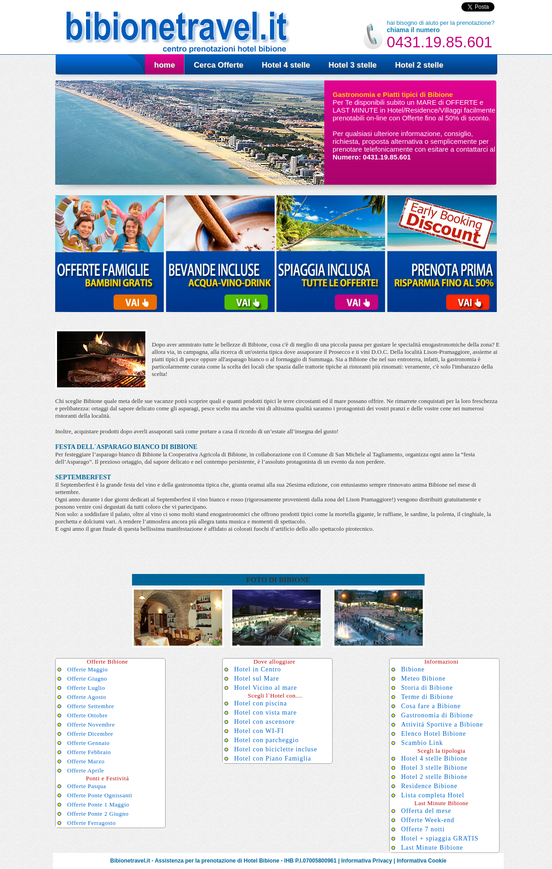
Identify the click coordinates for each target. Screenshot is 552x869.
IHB (289, 861)
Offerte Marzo (85, 761)
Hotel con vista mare (265, 712)
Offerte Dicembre (90, 733)
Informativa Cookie (421, 861)
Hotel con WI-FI (259, 730)
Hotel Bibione (261, 861)
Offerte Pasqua (86, 786)
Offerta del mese (426, 810)
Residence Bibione (429, 786)
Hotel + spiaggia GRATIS (439, 838)
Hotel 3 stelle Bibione (434, 767)
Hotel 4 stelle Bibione (434, 758)
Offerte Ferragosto (91, 822)
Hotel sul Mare (256, 678)
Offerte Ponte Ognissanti (99, 795)
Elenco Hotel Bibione (433, 733)
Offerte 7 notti (423, 829)
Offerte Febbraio (89, 752)
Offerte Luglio (86, 687)
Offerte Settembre (90, 706)
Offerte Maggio (87, 669)
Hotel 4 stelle (286, 65)
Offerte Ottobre (87, 715)
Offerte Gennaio (88, 742)
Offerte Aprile (85, 770)
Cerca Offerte (218, 65)
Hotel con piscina (260, 703)
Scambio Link (422, 742)
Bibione (413, 669)
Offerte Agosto (86, 696)
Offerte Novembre (91, 724)
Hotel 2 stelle (419, 65)
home (164, 65)
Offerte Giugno (87, 678)
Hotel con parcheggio (266, 740)
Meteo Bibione (423, 678)
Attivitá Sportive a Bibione (442, 724)
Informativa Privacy (366, 861)
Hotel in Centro (257, 669)
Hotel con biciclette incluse (275, 749)
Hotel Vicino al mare (265, 687)
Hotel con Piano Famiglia (272, 758)
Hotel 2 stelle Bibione (434, 776)
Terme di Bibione (427, 696)
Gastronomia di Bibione (437, 715)
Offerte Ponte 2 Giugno (98, 813)
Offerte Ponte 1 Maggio (98, 804)
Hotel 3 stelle (352, 65)
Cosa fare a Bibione (431, 706)
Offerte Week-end (427, 820)
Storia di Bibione (427, 687)
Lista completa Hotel (432, 795)
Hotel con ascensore (264, 721)
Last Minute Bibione (432, 847)
